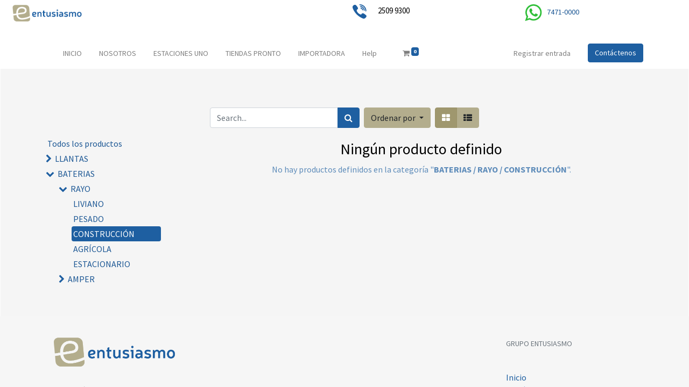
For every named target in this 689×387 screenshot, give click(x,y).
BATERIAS (76, 173)
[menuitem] (72, 53)
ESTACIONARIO (101, 264)
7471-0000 (563, 12)
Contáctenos (615, 53)
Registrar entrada (542, 53)
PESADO (88, 218)
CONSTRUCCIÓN (104, 233)
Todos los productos (84, 143)
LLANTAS (71, 158)
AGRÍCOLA (92, 248)
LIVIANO (88, 203)
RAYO (80, 188)
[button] (397, 118)
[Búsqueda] (349, 118)
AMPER (81, 279)
